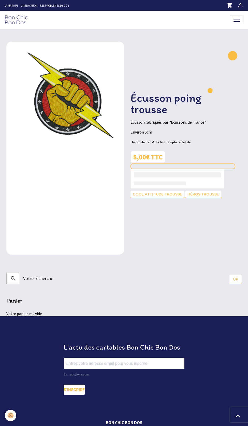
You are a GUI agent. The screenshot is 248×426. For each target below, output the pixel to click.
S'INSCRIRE (74, 390)
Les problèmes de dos (54, 5)
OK (235, 279)
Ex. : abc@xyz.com (76, 374)
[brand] (17, 19)
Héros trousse (203, 194)
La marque (11, 5)
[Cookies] (11, 415)
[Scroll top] (237, 415)
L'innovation (29, 5)
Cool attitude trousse (157, 194)
